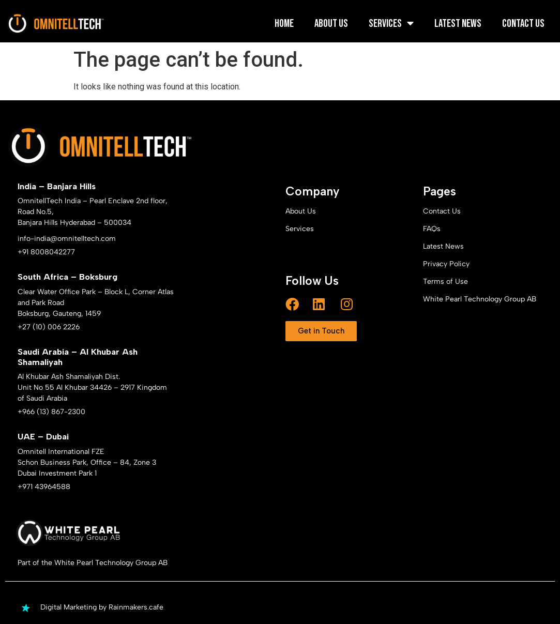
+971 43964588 (44, 486)
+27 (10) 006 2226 (49, 327)
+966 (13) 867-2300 (51, 411)
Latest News (457, 23)
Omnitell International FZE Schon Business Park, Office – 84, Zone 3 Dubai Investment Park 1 (87, 462)
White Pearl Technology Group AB (479, 299)
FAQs (432, 228)
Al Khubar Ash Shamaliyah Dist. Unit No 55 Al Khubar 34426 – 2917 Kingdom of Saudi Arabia (92, 387)
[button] (321, 331)
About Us (331, 23)
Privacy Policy (446, 264)
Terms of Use (445, 281)
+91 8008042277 (46, 252)
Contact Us (523, 23)
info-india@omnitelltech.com (67, 238)
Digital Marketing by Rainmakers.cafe (101, 607)
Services (391, 23)
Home (284, 23)
